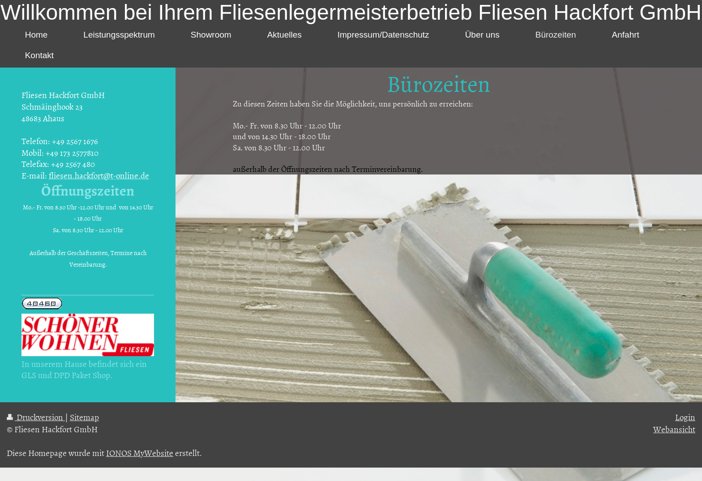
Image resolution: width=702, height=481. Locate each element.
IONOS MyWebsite (139, 452)
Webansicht (674, 428)
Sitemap (84, 416)
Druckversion (36, 416)
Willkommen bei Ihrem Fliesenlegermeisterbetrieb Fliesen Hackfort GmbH (351, 12)
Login (685, 416)
